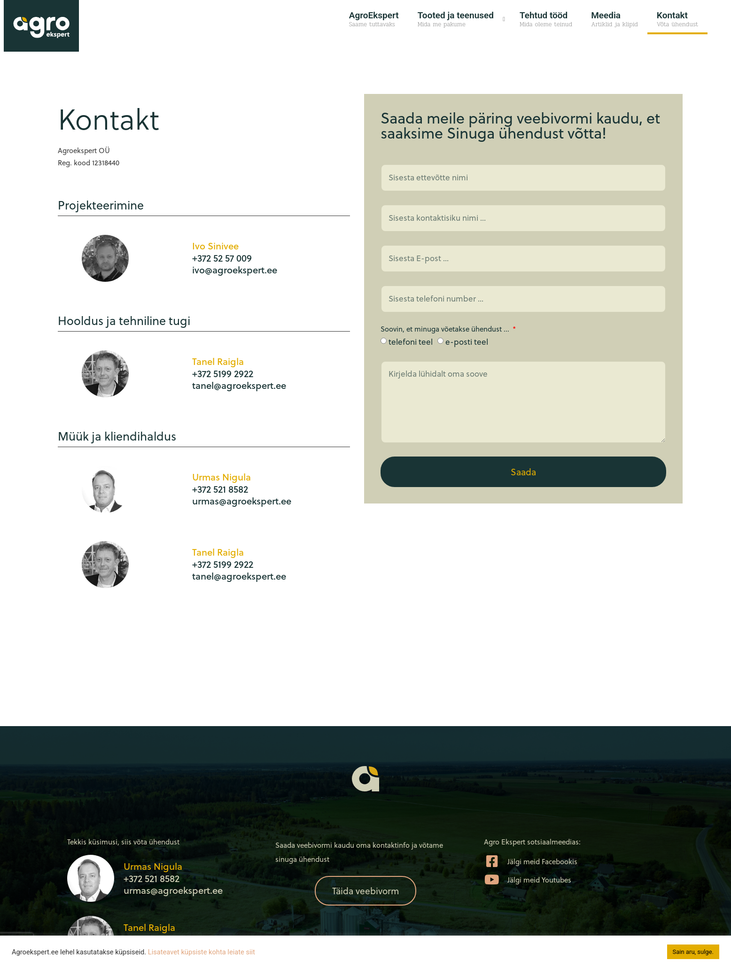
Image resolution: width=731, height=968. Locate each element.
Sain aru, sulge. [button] (693, 951)
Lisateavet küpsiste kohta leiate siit (201, 952)
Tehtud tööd (546, 19)
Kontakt (677, 19)
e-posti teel (466, 342)
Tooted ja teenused (456, 19)
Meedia (614, 19)
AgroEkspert (374, 19)
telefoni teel (411, 342)
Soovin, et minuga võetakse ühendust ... (446, 329)
